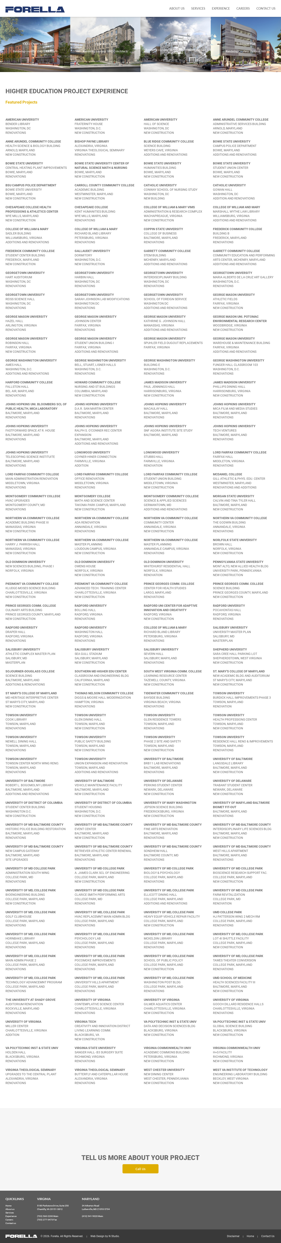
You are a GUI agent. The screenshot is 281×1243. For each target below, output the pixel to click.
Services (198, 8)
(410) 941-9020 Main (92, 1216)
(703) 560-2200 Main (47, 1216)
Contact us (266, 8)
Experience (221, 8)
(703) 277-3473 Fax (47, 1219)
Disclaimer (233, 1236)
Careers (243, 8)
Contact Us (267, 1236)
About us (177, 8)
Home (8, 1205)
